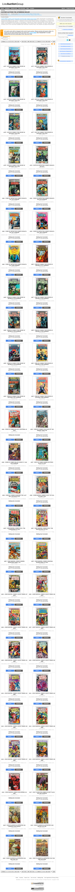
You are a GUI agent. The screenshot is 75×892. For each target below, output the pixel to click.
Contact (32, 8)
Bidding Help (40, 877)
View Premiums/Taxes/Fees (65, 48)
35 (25, 41)
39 (28, 41)
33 (20, 41)
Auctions (7, 8)
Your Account (21, 8)
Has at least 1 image (63, 37)
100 (54, 41)
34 (22, 41)
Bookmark (18, 76)
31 (15, 41)
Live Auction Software (39, 885)
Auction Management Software (37, 890)
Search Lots (14, 8)
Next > (39, 41)
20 (49, 41)
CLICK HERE (33, 32)
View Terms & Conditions (65, 53)
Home (2, 8)
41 (33, 41)
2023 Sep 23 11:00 (5, 38)
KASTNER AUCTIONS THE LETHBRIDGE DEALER (16, 10)
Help (27, 8)
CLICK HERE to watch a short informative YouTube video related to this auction (18, 18)
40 (30, 41)
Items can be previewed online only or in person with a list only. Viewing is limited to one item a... (25, 14)
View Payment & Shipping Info (65, 51)
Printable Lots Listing (66, 56)
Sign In (63, 8)
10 (46, 41)
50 (51, 41)
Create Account (70, 8)
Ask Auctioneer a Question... (64, 61)
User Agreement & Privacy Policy (51, 877)
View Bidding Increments (65, 46)
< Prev (3, 41)
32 (18, 41)
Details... (10, 76)
